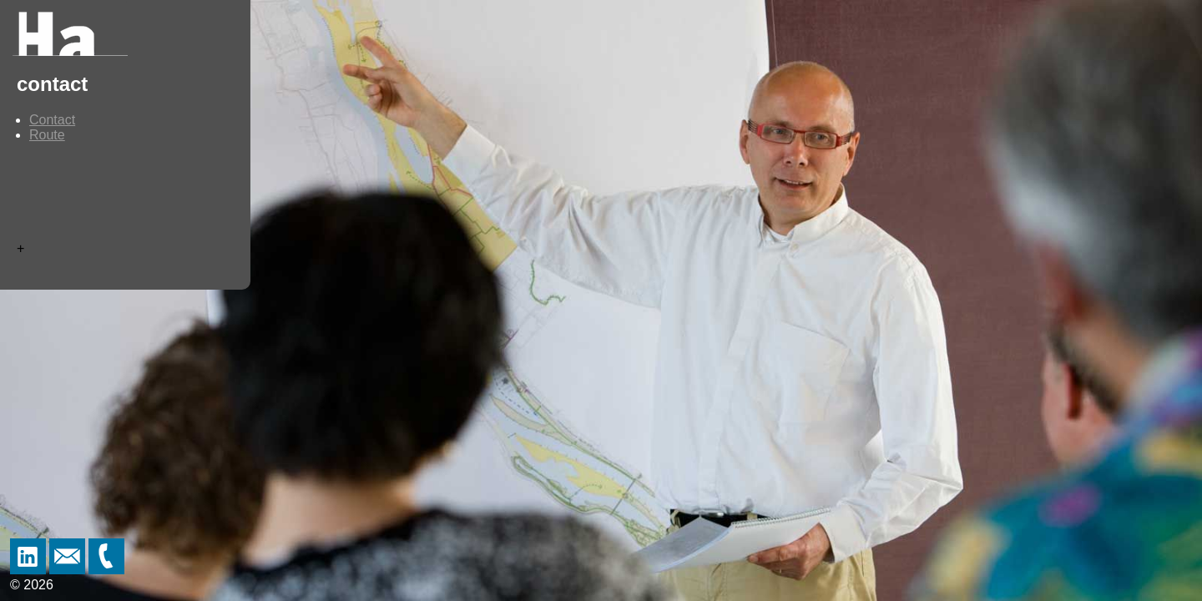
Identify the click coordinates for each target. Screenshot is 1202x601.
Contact (52, 120)
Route (47, 135)
